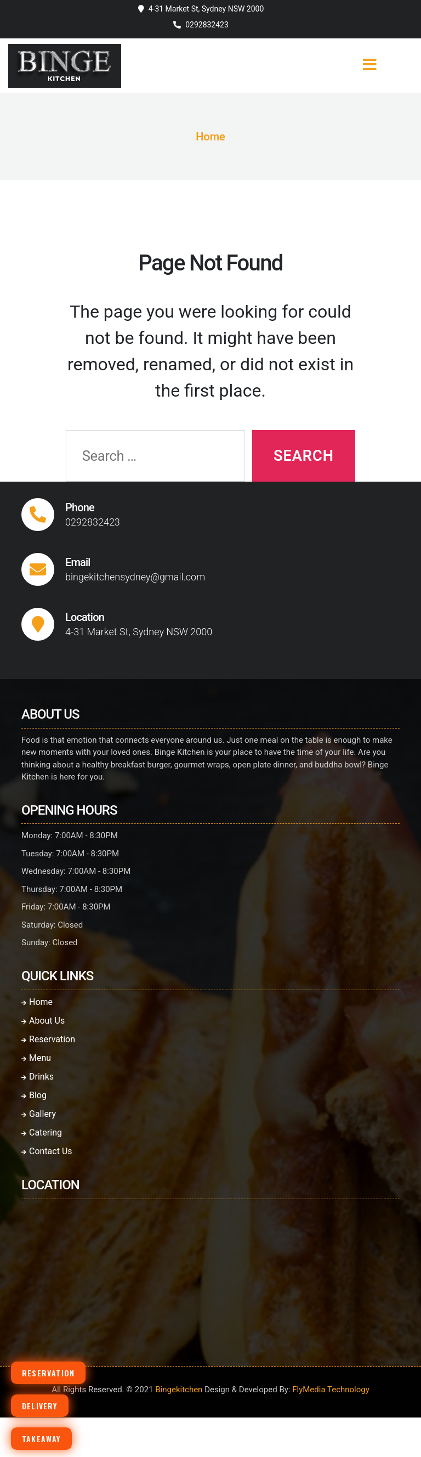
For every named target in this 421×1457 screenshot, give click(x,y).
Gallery (38, 1114)
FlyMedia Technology (330, 1389)
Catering (41, 1132)
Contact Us (46, 1151)
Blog (34, 1095)
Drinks (37, 1076)
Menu (36, 1058)
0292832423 (207, 24)
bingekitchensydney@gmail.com (135, 577)
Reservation (48, 1039)
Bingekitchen (178, 1389)
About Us (43, 1020)
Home (210, 136)
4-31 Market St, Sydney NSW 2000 (206, 8)
